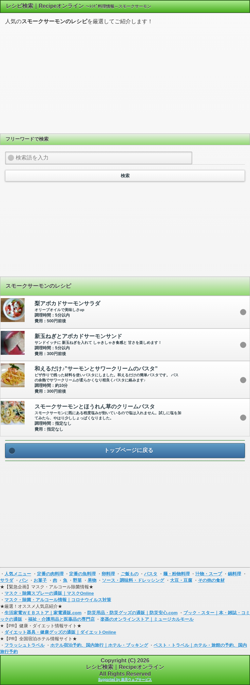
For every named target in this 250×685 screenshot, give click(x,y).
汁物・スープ (208, 573)
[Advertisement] (125, 78)
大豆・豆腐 (181, 580)
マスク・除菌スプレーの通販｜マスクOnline (49, 593)
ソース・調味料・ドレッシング (133, 580)
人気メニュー (17, 573)
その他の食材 (211, 580)
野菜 (77, 580)
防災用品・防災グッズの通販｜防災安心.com (132, 612)
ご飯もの (130, 573)
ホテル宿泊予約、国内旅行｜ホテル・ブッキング (99, 645)
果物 (92, 580)
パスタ (150, 573)
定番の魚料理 (82, 573)
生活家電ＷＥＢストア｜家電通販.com (42, 612)
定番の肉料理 (50, 573)
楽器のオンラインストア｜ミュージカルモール (147, 619)
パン (23, 580)
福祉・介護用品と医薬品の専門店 (61, 619)
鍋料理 (234, 573)
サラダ (6, 580)
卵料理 (108, 573)
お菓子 (40, 580)
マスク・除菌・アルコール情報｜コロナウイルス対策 (57, 599)
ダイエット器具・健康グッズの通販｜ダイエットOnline (60, 632)
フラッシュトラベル (24, 645)
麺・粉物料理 (176, 573)
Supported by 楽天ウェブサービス (125, 679)
